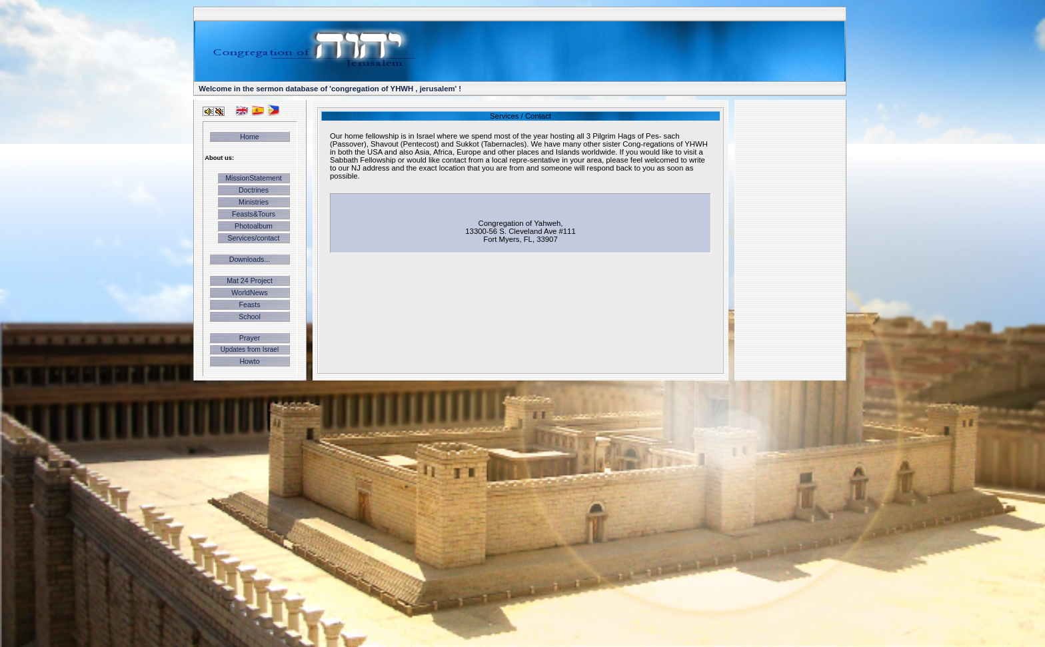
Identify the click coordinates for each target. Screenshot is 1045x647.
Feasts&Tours (253, 214)
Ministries (254, 202)
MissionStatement (253, 178)
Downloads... (250, 259)
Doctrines (254, 190)
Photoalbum (254, 226)
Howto (249, 361)
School (250, 317)
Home (249, 137)
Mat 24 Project (250, 281)
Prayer (249, 338)
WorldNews (249, 293)
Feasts (250, 305)
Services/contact (253, 238)
